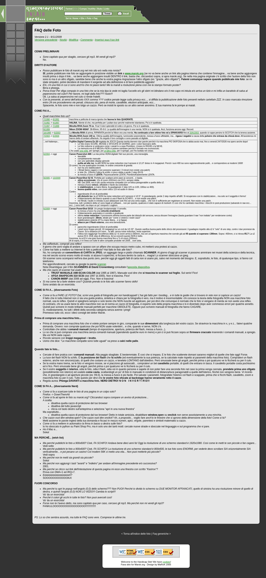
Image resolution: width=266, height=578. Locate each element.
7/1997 (46, 126)
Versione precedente (45, 39)
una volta (84, 151)
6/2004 (56, 136)
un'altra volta (110, 151)
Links (107, 9)
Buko (100, 9)
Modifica (73, 39)
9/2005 (46, 178)
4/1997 (56, 123)
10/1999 (47, 133)
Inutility (92, 9)
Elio (82, 18)
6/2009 (46, 209)
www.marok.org (134, 73)
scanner (101, 264)
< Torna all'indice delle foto (135, 533)
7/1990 (46, 119)
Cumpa (83, 9)
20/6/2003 (194, 133)
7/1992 (46, 123)
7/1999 (56, 126)
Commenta (86, 39)
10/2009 (56, 178)
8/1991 (56, 119)
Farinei (69, 9)
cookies (166, 562)
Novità (63, 39)
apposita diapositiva (138, 267)
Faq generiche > (162, 533)
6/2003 (57, 133)
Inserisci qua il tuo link (107, 39)
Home (75, 18)
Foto (89, 18)
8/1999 (46, 129)
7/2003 (46, 136)
